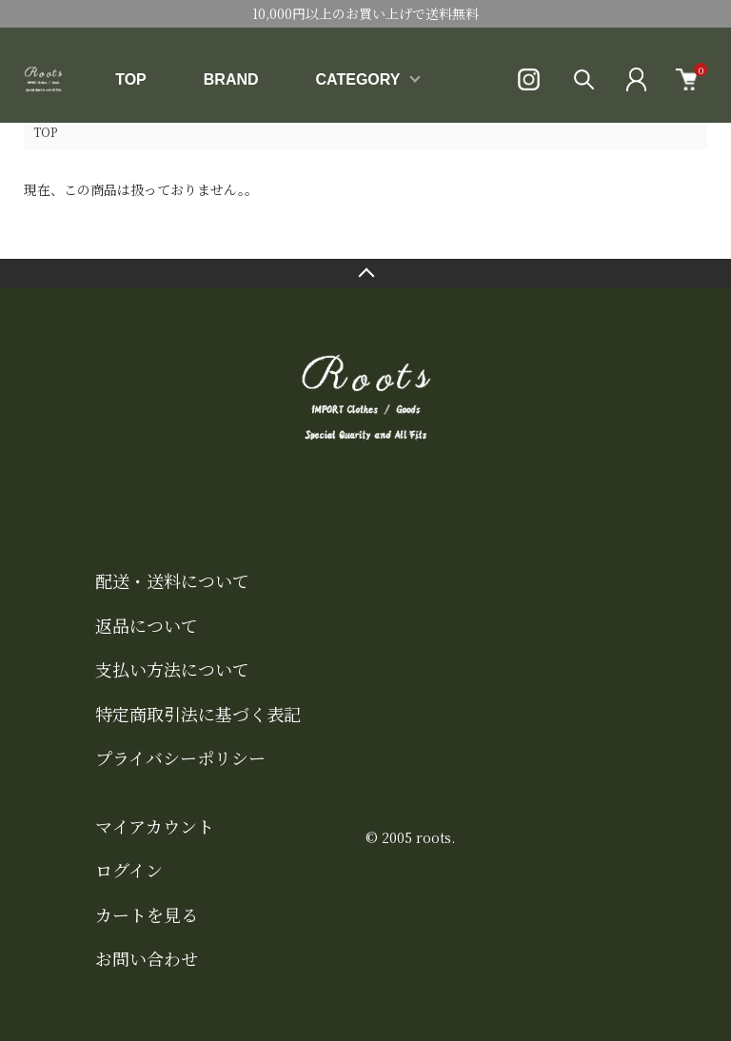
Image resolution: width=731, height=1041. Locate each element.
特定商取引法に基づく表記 (198, 713)
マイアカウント (154, 826)
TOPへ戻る (365, 273)
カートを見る (146, 914)
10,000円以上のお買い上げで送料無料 (365, 13)
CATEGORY (358, 79)
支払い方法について (172, 669)
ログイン (129, 869)
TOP (131, 79)
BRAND (231, 79)
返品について (146, 625)
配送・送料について (172, 580)
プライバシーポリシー (180, 757)
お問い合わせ (146, 958)
